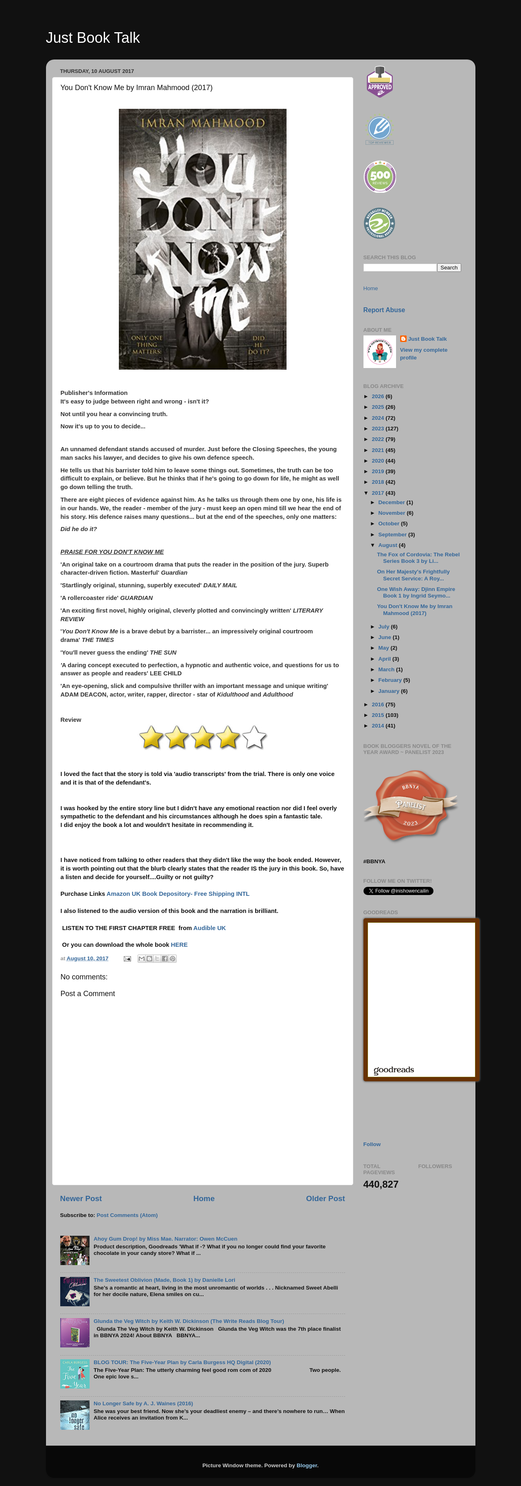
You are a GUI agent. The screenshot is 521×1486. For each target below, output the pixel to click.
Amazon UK (123, 894)
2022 (378, 439)
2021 (378, 450)
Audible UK (209, 928)
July (385, 627)
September (394, 534)
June (386, 637)
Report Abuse (384, 309)
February (391, 680)
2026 (378, 396)
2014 (378, 726)
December (393, 502)
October (390, 523)
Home (204, 1198)
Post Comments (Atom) (127, 1215)
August (389, 545)
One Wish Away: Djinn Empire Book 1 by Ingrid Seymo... (416, 592)
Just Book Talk (93, 37)
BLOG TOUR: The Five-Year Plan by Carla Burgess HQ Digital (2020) (182, 1362)
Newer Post (81, 1198)
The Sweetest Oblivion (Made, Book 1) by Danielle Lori (164, 1280)
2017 (378, 493)
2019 (378, 471)
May (385, 648)
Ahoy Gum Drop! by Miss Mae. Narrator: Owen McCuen (165, 1239)
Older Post (325, 1198)
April (386, 659)
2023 (378, 429)
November (393, 513)
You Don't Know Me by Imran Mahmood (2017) (414, 609)
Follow (372, 1144)
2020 (378, 461)
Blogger (307, 1465)
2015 (378, 715)
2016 (378, 704)
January (390, 691)
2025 (378, 407)
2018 (378, 482)
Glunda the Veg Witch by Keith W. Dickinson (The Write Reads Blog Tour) (189, 1321)
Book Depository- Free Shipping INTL (196, 894)
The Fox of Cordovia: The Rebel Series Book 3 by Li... (418, 557)
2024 (378, 418)
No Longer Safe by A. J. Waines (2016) (143, 1403)
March (387, 669)
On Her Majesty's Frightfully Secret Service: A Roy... (413, 575)
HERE (179, 944)
